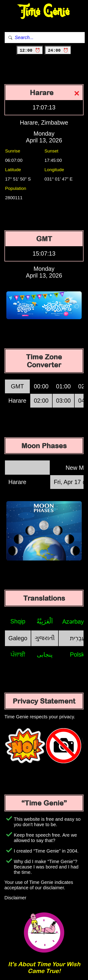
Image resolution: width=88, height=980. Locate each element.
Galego (17, 638)
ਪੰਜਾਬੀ (18, 654)
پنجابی (45, 654)
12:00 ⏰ (30, 50)
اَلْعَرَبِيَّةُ (45, 621)
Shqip (17, 621)
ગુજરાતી (45, 638)
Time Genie (44, 12)
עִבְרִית (77, 638)
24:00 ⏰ (58, 50)
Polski (78, 654)
